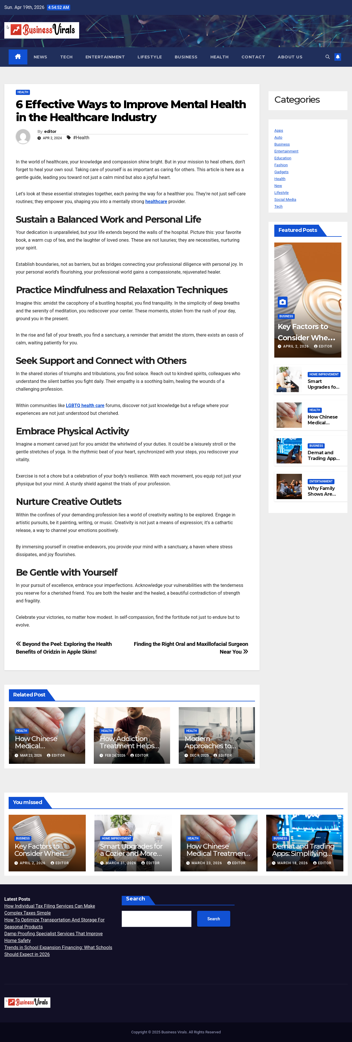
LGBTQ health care (85, 406)
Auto (279, 137)
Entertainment (105, 57)
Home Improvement (324, 374)
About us (290, 57)
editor (50, 131)
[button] (327, 57)
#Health (81, 138)
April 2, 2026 (296, 347)
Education (284, 158)
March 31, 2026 (121, 863)
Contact (254, 57)
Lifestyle (150, 57)
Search (135, 899)
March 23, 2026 (207, 863)
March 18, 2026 (293, 863)
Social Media (287, 199)
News (41, 57)
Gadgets (283, 172)
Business (186, 57)
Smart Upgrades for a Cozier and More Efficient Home (131, 853)
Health (220, 57)
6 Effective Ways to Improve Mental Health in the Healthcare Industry (131, 111)
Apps (279, 130)
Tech (66, 57)
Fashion (282, 165)
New (278, 185)
